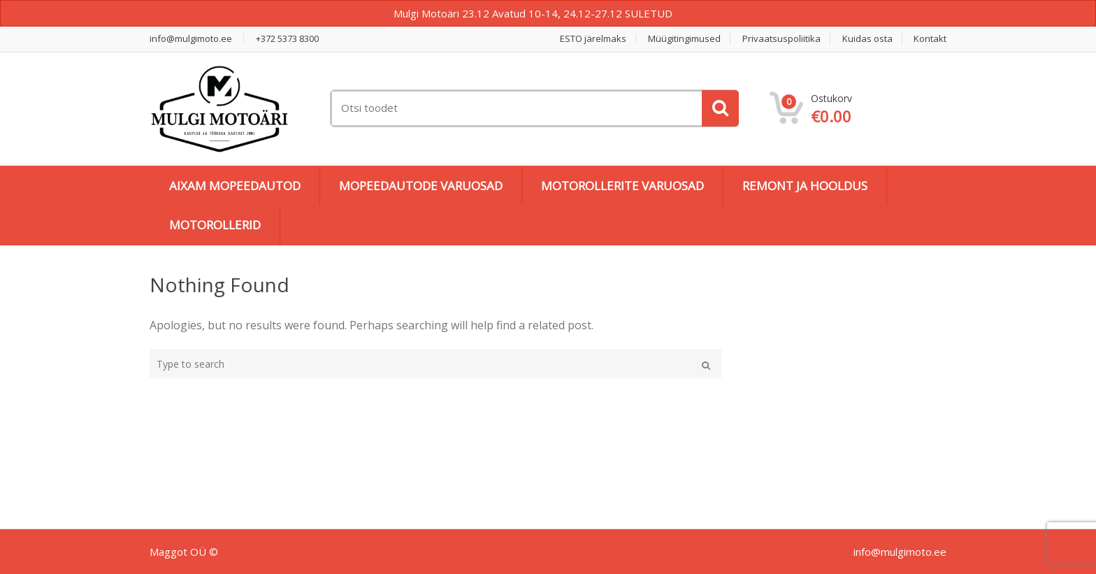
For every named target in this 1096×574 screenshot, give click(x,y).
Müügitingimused (684, 39)
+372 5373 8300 (287, 39)
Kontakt (930, 39)
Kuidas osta (867, 39)
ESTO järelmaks (593, 39)
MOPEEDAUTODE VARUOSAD (421, 186)
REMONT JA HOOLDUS (804, 186)
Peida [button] (688, 13)
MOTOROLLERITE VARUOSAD (622, 186)
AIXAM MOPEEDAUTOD (235, 186)
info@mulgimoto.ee (191, 39)
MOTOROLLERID (215, 225)
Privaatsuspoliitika (781, 39)
